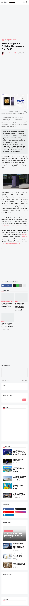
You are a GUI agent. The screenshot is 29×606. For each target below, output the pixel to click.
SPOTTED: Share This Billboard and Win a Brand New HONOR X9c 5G (7, 325)
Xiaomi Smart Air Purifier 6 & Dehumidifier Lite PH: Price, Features (19, 564)
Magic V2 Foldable (13, 281)
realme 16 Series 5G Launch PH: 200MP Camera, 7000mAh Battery (18, 556)
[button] (2, 2)
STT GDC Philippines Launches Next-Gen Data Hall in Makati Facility (19, 495)
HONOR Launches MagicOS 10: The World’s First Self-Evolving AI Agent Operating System (19, 306)
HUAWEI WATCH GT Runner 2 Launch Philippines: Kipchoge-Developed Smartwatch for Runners (18, 546)
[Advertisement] (14, 21)
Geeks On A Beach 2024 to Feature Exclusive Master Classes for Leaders (19, 486)
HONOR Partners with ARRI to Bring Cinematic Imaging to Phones (7, 305)
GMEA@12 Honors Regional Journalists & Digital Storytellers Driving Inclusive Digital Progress (19, 452)
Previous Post (5, 380)
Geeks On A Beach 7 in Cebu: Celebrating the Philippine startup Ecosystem (18, 469)
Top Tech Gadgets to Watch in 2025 (18, 460)
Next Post (24, 380)
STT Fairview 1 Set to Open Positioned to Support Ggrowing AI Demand (19, 478)
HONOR (7, 40)
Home (2, 40)
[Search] (12, 400)
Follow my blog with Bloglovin (8, 39)
